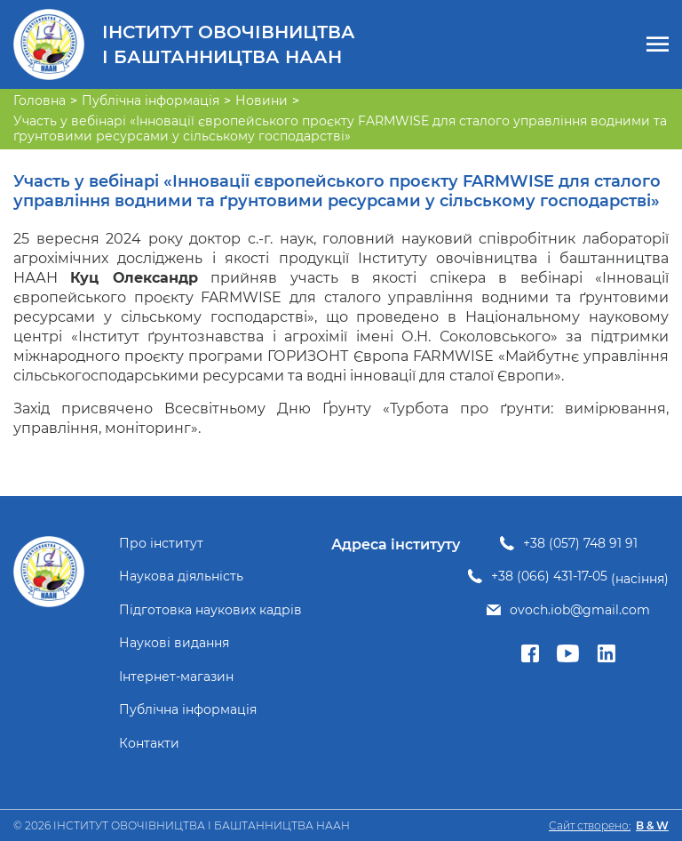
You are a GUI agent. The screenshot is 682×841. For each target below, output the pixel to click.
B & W (652, 825)
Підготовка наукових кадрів (210, 610)
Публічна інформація (188, 709)
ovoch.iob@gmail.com (580, 610)
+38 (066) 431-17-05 (549, 576)
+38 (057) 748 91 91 (580, 543)
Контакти (149, 743)
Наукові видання (174, 643)
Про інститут (161, 543)
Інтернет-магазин (176, 677)
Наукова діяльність (181, 576)
